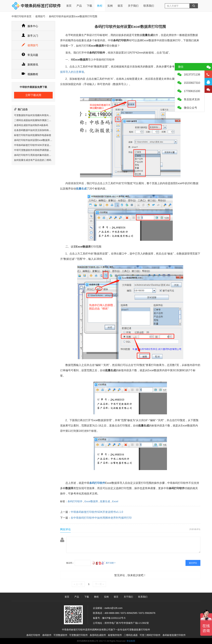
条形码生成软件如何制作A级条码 (31, 125)
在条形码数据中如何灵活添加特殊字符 (33, 130)
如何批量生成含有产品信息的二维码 (32, 160)
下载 (89, 5)
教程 (99, 5)
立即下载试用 (33, 95)
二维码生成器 (131, 635)
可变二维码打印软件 (150, 635)
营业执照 (131, 641)
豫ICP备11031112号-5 (113, 618)
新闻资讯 (30, 64)
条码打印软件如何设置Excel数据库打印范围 (36, 140)
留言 (120, 5)
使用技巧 (40, 16)
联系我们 (148, 5)
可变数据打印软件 (78, 635)
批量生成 (105, 501)
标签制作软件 (115, 635)
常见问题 (30, 55)
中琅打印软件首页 (21, 16)
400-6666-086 (112, 613)
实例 (110, 5)
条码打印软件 (75, 501)
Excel (115, 501)
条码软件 (47, 635)
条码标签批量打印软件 (174, 635)
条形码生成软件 (98, 635)
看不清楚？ (104, 563)
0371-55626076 (147, 613)
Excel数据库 (91, 501)
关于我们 (133, 5)
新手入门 (30, 35)
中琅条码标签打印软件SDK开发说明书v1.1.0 (37, 145)
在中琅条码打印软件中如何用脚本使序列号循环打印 (101, 517)
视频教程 (30, 74)
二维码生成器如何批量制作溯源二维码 (33, 120)
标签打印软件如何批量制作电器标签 (32, 135)
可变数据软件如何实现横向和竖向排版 (33, 115)
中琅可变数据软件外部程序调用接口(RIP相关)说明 (40, 150)
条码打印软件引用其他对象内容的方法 (33, 155)
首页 (69, 3)
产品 (79, 5)
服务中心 (30, 26)
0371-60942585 (129, 613)
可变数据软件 (60, 635)
